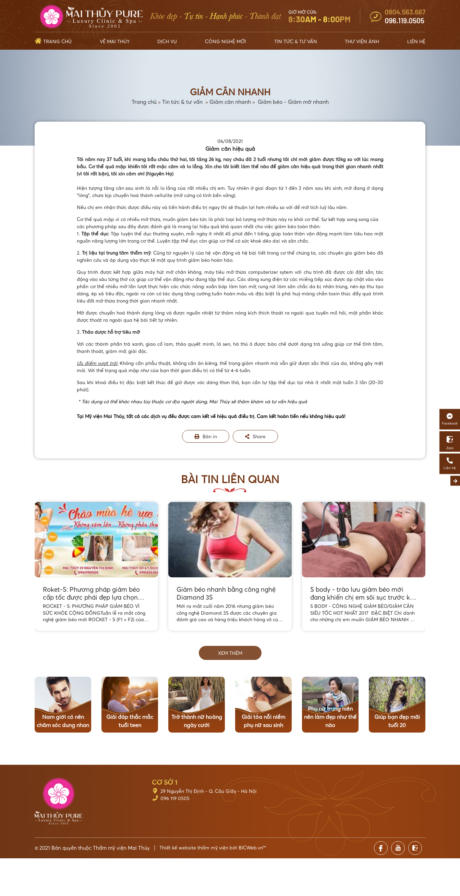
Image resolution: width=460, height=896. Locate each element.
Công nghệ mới (225, 41)
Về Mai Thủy (115, 41)
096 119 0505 (175, 798)
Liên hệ (416, 41)
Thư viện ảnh (362, 41)
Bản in (205, 436)
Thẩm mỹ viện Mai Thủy (121, 848)
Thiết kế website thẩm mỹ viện (193, 847)
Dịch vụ (167, 41)
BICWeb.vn (251, 847)
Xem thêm (230, 653)
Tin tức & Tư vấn (295, 41)
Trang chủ (57, 41)
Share (255, 436)
